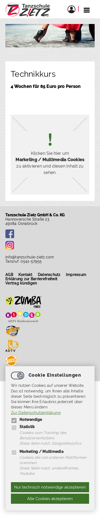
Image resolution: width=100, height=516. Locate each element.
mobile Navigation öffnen (87, 10)
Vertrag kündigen (21, 283)
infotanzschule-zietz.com (29, 257)
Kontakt (25, 275)
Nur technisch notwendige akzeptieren (50, 487)
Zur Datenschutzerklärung (36, 412)
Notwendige (26, 419)
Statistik (23, 427)
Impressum (76, 275)
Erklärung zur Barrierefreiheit (31, 279)
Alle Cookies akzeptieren (50, 498)
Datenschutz (49, 275)
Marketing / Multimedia (37, 451)
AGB (9, 275)
